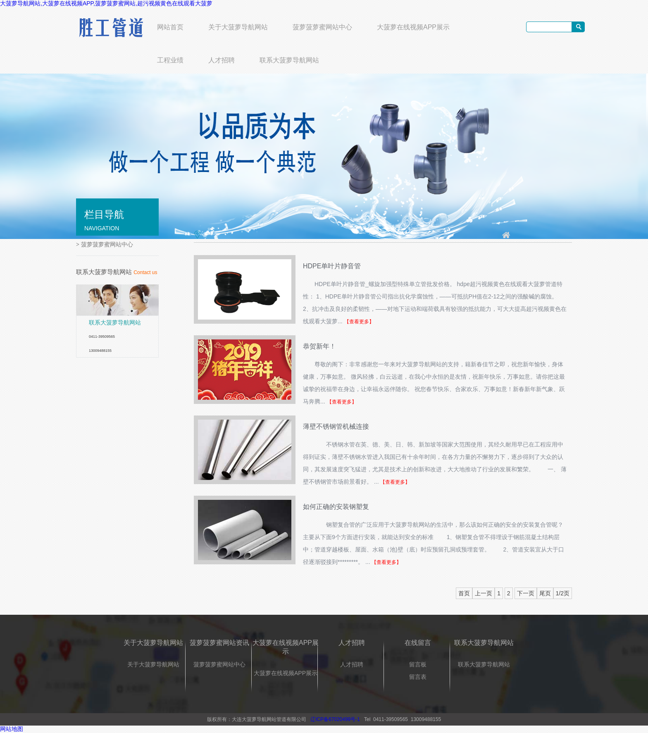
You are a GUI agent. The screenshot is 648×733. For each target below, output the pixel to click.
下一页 (525, 593)
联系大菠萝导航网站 (289, 60)
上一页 (483, 593)
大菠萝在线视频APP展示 (413, 27)
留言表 (417, 676)
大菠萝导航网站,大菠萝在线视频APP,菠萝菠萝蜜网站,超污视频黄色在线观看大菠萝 (106, 3)
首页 (464, 593)
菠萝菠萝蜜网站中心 (322, 27)
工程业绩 (170, 60)
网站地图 (11, 729)
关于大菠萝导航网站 (238, 27)
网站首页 (170, 27)
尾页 (545, 593)
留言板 (417, 664)
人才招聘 (221, 60)
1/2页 (562, 593)
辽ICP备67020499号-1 (335, 719)
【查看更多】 (359, 322)
